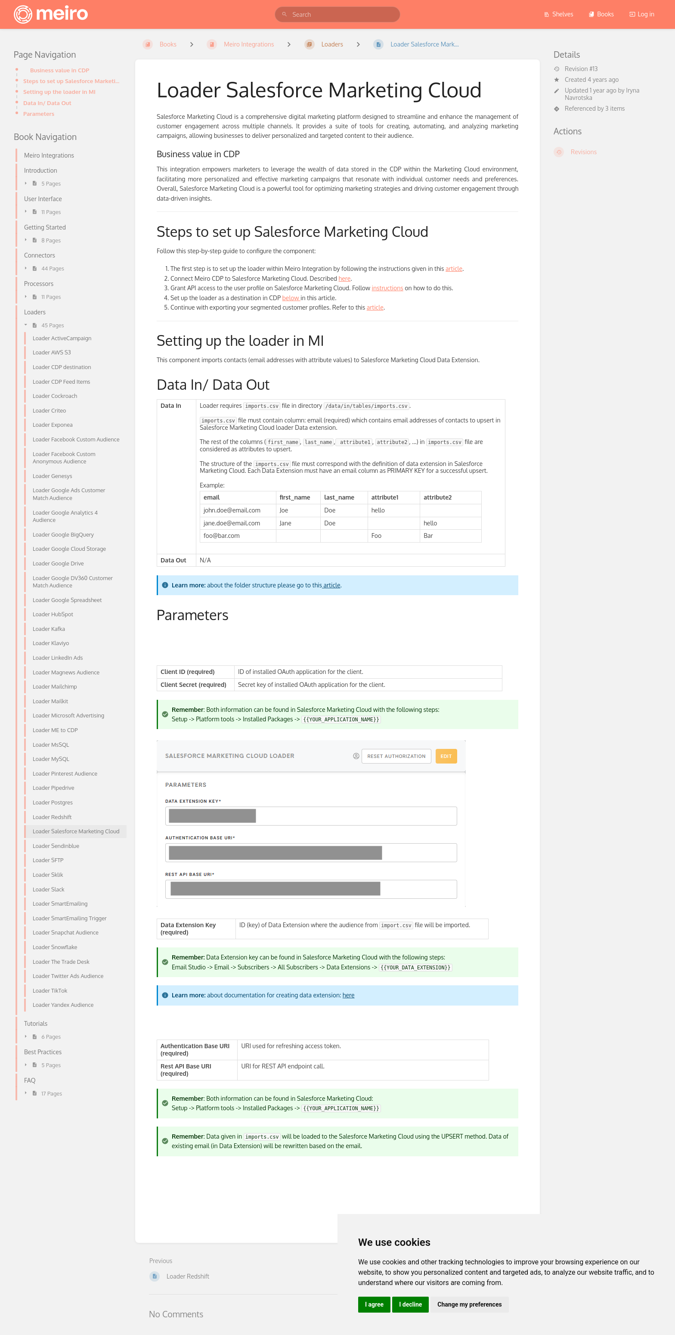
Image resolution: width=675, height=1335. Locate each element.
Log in (641, 14)
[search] (337, 14)
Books (601, 14)
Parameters (38, 113)
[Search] (285, 14)
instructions (387, 288)
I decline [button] (410, 1304)
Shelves (558, 14)
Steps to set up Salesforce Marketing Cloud (72, 80)
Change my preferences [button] (469, 1304)
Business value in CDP (59, 70)
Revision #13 (576, 68)
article (454, 268)
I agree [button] (374, 1304)
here (345, 278)
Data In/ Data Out (47, 102)
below (291, 297)
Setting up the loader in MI (59, 91)
